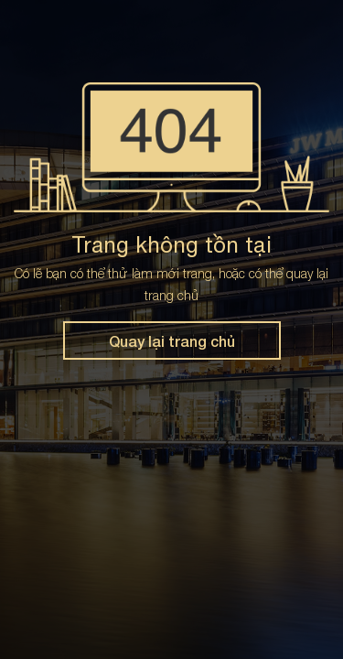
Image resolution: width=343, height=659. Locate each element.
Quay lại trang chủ (172, 341)
